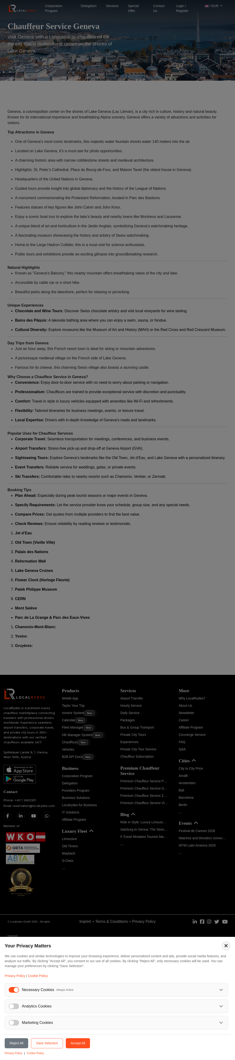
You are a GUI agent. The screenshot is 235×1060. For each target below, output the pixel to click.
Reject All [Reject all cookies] (16, 1043)
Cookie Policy (38, 976)
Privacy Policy (15, 976)
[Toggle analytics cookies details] (221, 1006)
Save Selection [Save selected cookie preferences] (47, 1043)
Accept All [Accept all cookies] (78, 1043)
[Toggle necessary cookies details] (221, 990)
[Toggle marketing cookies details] (221, 1022)
